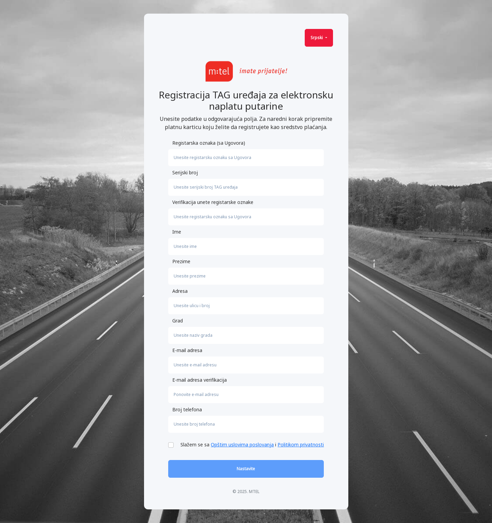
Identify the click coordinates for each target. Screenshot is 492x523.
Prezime (181, 261)
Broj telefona (187, 409)
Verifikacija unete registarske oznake (212, 202)
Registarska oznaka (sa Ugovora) (208, 143)
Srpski (317, 38)
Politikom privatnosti (300, 444)
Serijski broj (185, 172)
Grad (177, 320)
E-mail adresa (187, 350)
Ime (176, 231)
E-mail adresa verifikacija (199, 380)
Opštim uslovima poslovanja (242, 444)
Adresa (180, 291)
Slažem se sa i (252, 444)
